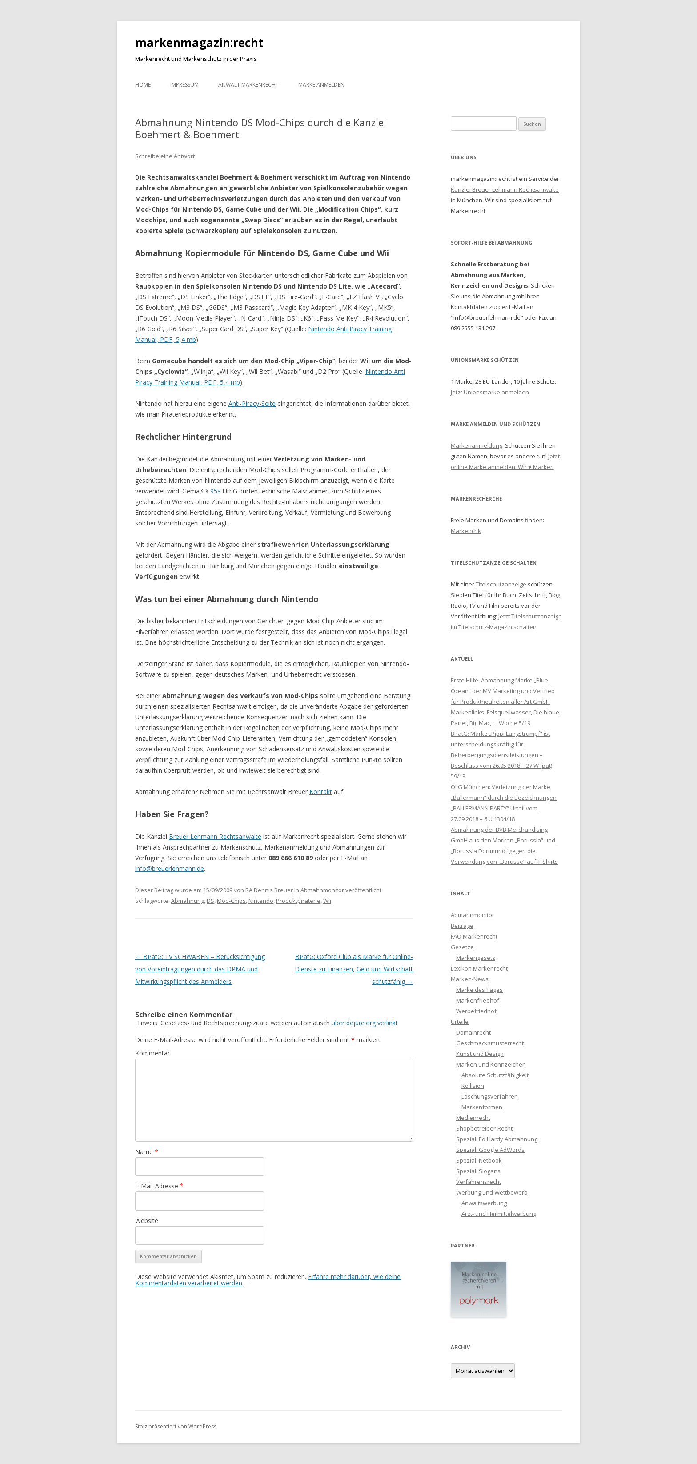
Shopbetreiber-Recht (484, 1128)
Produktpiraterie (298, 901)
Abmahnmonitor (322, 890)
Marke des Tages (479, 990)
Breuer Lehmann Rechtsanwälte (215, 836)
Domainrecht (473, 1032)
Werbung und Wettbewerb (492, 1192)
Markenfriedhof (477, 1000)
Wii (327, 901)
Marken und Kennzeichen (491, 1064)
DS (210, 901)
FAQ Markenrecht (474, 936)
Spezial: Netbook (479, 1160)
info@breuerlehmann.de (169, 868)
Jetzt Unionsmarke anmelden (490, 392)
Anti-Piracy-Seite (252, 403)
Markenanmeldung (476, 445)
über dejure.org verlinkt (365, 1023)
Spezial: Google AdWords (490, 1150)
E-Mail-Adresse (159, 1186)
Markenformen (481, 1107)
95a (215, 491)
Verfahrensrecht (478, 1182)
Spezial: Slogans (478, 1171)
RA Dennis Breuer (269, 890)
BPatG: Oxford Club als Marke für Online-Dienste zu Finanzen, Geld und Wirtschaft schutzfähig (354, 969)
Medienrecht (473, 1118)
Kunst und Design (480, 1054)
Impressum (184, 84)
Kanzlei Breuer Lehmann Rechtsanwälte (505, 189)
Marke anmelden (321, 84)
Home (143, 84)
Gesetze (462, 947)
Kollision (472, 1086)
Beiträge (462, 926)
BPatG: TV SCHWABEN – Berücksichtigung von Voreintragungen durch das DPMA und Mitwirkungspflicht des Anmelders (200, 969)
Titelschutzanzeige (501, 584)
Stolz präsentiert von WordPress (175, 1426)
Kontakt (320, 791)
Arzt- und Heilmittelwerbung (498, 1214)
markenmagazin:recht (199, 43)
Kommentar (152, 1053)
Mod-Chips (231, 901)
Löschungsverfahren (489, 1096)
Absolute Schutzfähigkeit (495, 1075)
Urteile (460, 1022)
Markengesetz (475, 958)
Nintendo (260, 901)
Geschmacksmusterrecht (490, 1043)
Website (146, 1220)
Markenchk (466, 531)
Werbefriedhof (476, 1011)
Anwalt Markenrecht (248, 84)
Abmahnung (187, 901)
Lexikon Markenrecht (479, 968)
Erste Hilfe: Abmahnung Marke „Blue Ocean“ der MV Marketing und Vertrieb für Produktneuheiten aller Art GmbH (503, 691)
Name (146, 1151)
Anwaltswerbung (484, 1203)
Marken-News (470, 979)
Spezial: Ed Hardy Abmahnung (496, 1139)
